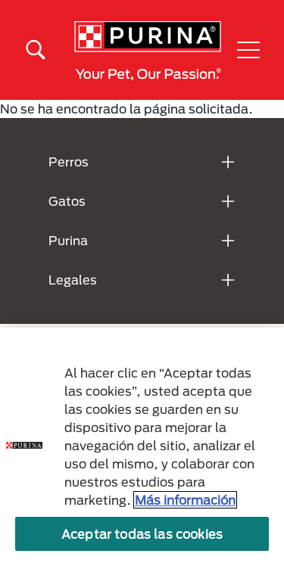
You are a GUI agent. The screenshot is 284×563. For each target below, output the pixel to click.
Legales (72, 279)
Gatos (67, 201)
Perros (68, 161)
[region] (142, 445)
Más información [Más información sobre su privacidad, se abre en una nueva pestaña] (185, 500)
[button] (248, 50)
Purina (68, 240)
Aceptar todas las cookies (142, 534)
